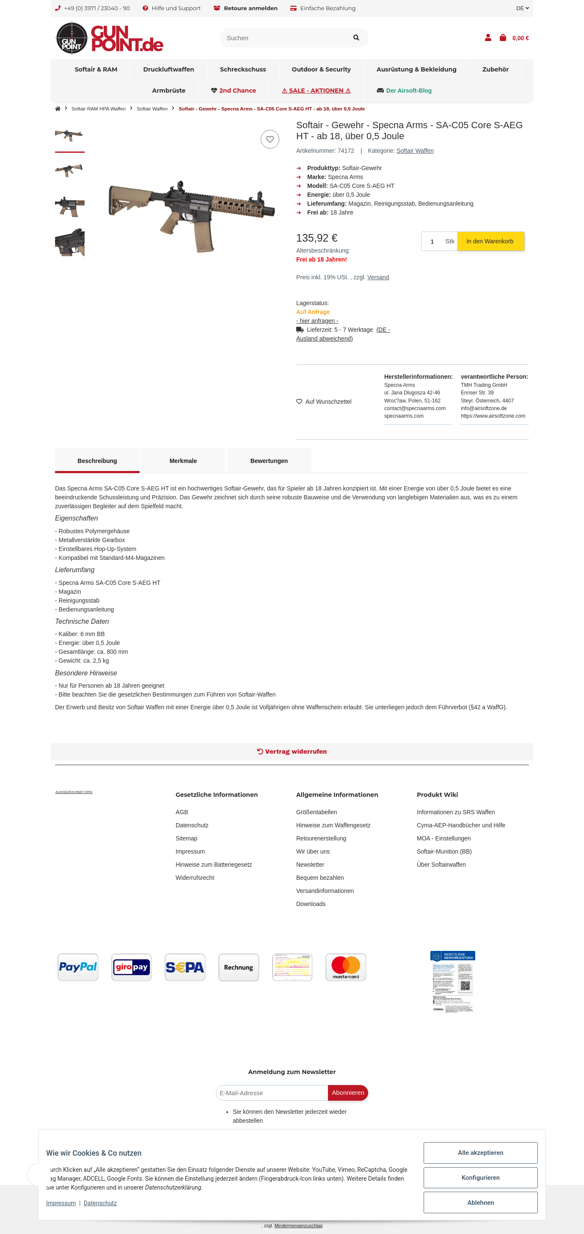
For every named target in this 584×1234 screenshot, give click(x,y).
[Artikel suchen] (356, 37)
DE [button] (522, 8)
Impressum (190, 851)
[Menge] (432, 241)
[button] (488, 38)
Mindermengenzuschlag (299, 1225)
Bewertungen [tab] (269, 460)
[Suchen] (282, 37)
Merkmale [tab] (183, 460)
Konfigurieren (475, 1182)
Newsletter (310, 864)
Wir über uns (313, 851)
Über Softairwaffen (441, 864)
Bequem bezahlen (320, 877)
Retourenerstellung (321, 838)
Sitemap (186, 838)
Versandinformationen (325, 890)
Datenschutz (192, 825)
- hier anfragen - (317, 320)
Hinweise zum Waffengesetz (333, 825)
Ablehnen (474, 1204)
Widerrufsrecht (195, 877)
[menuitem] (96, 69)
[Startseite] (58, 109)
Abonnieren (348, 1092)
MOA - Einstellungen (444, 838)
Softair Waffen (415, 150)
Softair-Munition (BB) (444, 851)
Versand (378, 277)
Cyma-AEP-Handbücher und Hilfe (461, 825)
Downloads (310, 904)
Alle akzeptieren (474, 1160)
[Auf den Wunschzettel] (270, 139)
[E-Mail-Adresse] (272, 1093)
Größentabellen (316, 812)
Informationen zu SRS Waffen (456, 812)
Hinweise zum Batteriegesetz (214, 864)
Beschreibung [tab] (97, 460)
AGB (182, 812)
